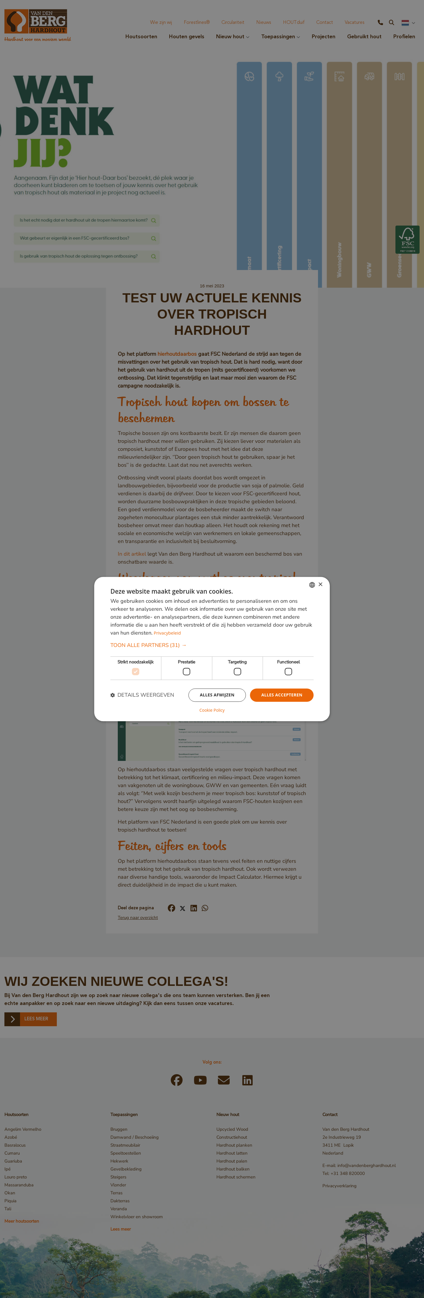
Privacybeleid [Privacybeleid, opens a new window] (167, 633)
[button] (212, 646)
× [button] (320, 584)
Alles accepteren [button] (281, 695)
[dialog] (212, 649)
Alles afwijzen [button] (217, 695)
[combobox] (312, 585)
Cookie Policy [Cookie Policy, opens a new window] (212, 710)
